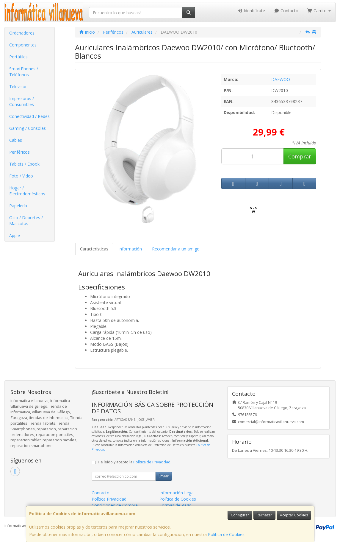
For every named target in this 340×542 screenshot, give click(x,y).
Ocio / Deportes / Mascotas (26, 220)
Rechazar (264, 515)
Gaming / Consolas (27, 128)
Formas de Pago (175, 505)
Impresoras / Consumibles (21, 101)
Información (130, 249)
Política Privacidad (109, 499)
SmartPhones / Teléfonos (23, 71)
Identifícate (251, 10)
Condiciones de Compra (115, 505)
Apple (14, 235)
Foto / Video (21, 176)
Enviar (164, 476)
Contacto (286, 10)
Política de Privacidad (151, 462)
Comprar (299, 156)
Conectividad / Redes (29, 116)
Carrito (319, 10)
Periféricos (19, 152)
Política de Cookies (226, 534)
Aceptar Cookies (294, 515)
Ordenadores (22, 33)
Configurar (240, 515)
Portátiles (18, 57)
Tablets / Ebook (24, 164)
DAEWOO (280, 79)
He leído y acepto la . (134, 462)
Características (94, 249)
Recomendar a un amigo (176, 249)
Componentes (23, 45)
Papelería (18, 205)
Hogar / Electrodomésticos (27, 191)
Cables (15, 140)
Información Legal (177, 493)
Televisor (18, 86)
